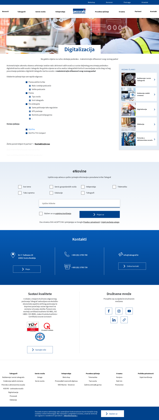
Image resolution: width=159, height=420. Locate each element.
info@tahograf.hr (131, 255)
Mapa (27, 269)
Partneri (138, 11)
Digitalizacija (13, 393)
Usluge (39, 378)
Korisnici (109, 2)
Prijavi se (100, 214)
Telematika (120, 186)
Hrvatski (145, 2)
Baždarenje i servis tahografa (13, 378)
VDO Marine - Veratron (66, 385)
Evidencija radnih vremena (13, 381)
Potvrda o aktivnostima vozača (13, 385)
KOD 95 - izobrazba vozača (13, 389)
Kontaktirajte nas (42, 144)
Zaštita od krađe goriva (92, 385)
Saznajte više (40, 350)
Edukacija (13, 400)
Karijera (119, 378)
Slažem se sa (55, 213)
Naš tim (119, 381)
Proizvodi (13, 396)
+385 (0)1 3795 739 (79, 267)
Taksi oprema (26, 192)
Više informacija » (70, 415)
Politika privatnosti (146, 374)
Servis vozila (40, 12)
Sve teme (25, 186)
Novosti (5, 11)
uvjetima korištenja (63, 213)
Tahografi (21, 12)
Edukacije (56, 192)
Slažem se (113, 413)
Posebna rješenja (102, 12)
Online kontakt (133, 266)
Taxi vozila (93, 381)
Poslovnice (119, 385)
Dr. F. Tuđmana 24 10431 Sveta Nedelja (27, 257)
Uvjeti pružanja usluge (110, 222)
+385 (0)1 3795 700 (79, 255)
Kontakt (153, 11)
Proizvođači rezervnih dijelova (66, 381)
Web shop (66, 378)
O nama (122, 12)
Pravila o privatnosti (91, 222)
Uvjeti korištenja (146, 378)
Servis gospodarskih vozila (63, 186)
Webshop (91, 2)
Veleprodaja (60, 12)
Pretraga (127, 2)
